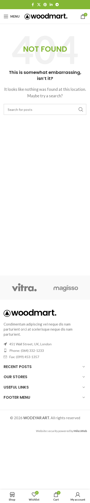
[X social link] (39, 4)
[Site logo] (45, 16)
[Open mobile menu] (11, 16)
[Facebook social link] (33, 4)
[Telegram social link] (57, 4)
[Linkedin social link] (51, 4)
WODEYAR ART (36, 418)
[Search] (45, 109)
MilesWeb (80, 431)
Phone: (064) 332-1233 (26, 350)
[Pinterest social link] (45, 4)
